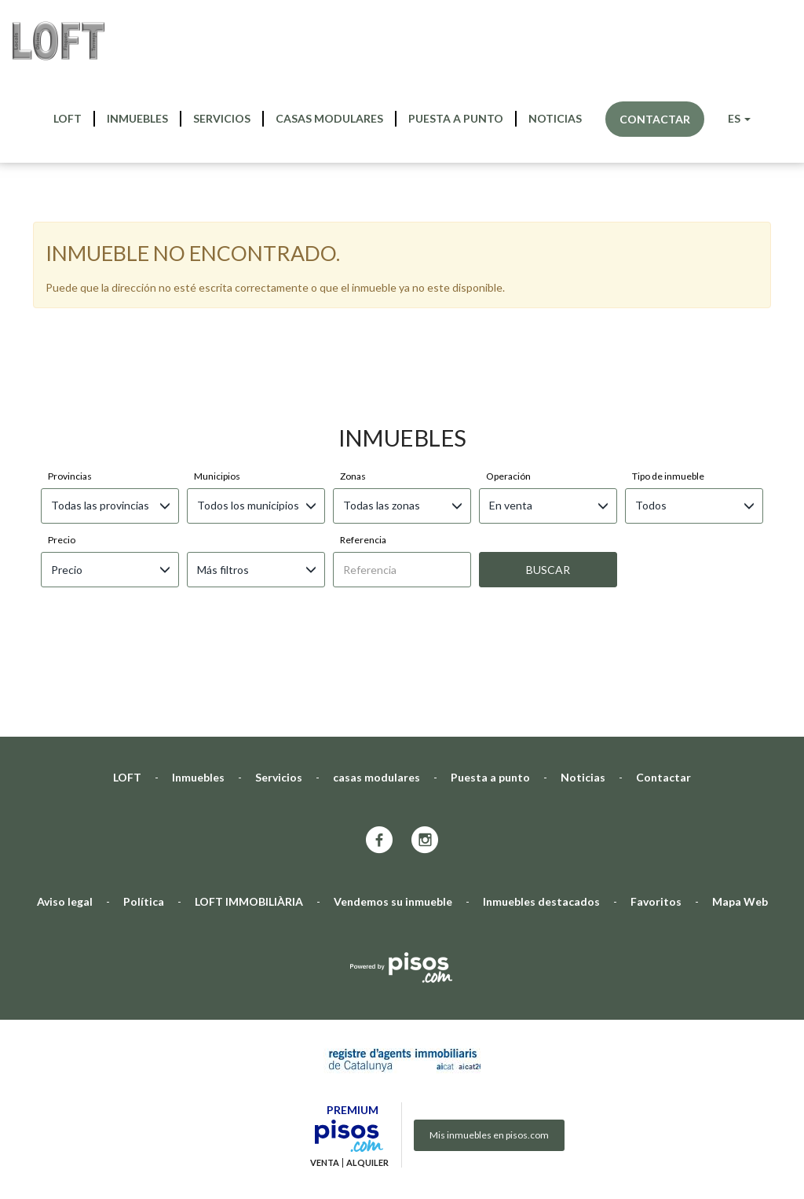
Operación (508, 313)
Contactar (654, 119)
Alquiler (367, 1000)
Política (143, 738)
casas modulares (329, 118)
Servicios (221, 118)
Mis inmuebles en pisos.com (489, 972)
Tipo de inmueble (668, 313)
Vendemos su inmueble (393, 738)
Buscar (548, 407)
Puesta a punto (455, 118)
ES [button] (739, 118)
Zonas (353, 313)
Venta (324, 1000)
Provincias (70, 313)
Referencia (363, 377)
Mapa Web (740, 738)
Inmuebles (137, 118)
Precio (61, 377)
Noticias (555, 118)
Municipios (217, 313)
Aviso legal (65, 738)
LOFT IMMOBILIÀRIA (249, 738)
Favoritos (656, 738)
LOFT (67, 118)
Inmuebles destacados (541, 738)
